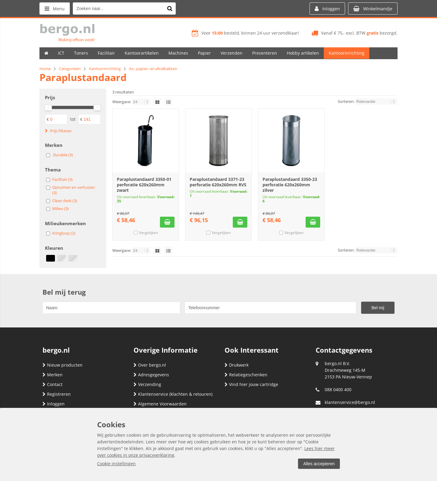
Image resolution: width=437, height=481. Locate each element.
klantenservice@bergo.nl (350, 402)
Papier (204, 53)
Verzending (147, 384)
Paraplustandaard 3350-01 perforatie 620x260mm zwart (144, 184)
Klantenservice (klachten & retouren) (173, 394)
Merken (52, 375)
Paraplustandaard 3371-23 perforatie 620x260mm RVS (218, 182)
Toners (81, 53)
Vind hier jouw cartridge (251, 384)
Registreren (56, 394)
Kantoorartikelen (142, 53)
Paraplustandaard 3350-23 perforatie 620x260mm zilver (290, 184)
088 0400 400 (338, 389)
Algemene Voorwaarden (160, 404)
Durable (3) (63, 155)
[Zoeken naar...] (170, 8)
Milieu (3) (60, 208)
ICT (61, 53)
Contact (52, 384)
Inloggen (53, 404)
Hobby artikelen (303, 53)
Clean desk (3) (64, 200)
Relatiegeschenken (246, 375)
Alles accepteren (319, 463)
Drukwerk (237, 365)
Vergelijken (148, 232)
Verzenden (231, 53)
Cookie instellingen (116, 463)
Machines (178, 53)
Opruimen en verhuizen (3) (73, 190)
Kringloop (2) (63, 233)
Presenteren (264, 53)
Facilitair (106, 53)
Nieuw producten (62, 365)
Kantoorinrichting (346, 53)
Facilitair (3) (62, 179)
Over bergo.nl (150, 365)
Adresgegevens (151, 375)
